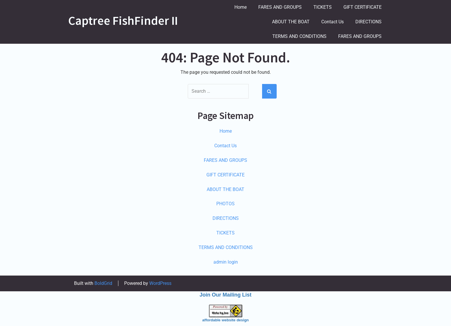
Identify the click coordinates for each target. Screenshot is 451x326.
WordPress (160, 283)
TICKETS (322, 7)
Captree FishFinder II (123, 20)
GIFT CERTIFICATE (362, 7)
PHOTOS (225, 203)
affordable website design (225, 320)
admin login (225, 262)
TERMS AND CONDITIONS (299, 36)
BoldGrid (103, 283)
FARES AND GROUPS (280, 7)
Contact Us (332, 21)
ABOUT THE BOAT (291, 21)
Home (240, 7)
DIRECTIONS (368, 21)
